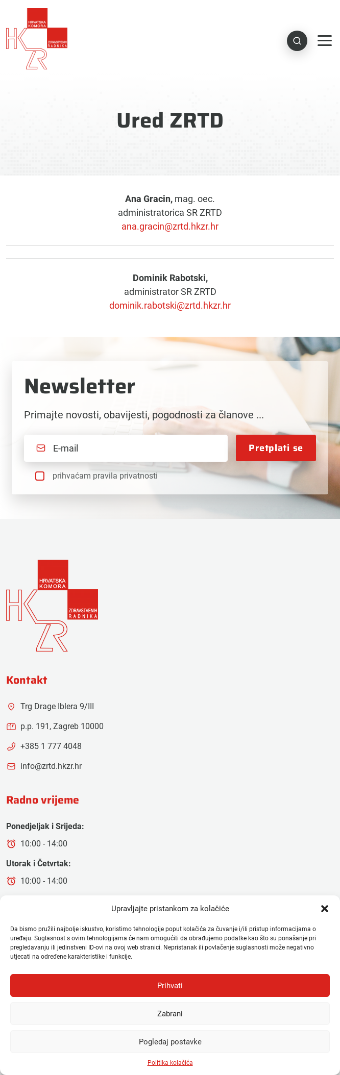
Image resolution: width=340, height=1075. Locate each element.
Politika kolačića (170, 1062)
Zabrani (170, 1013)
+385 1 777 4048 (44, 746)
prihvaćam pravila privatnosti (105, 475)
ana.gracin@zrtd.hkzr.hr (170, 225)
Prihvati (170, 985)
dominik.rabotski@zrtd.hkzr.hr (170, 304)
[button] (325, 909)
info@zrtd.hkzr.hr (44, 766)
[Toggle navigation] (324, 40)
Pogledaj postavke (170, 1041)
